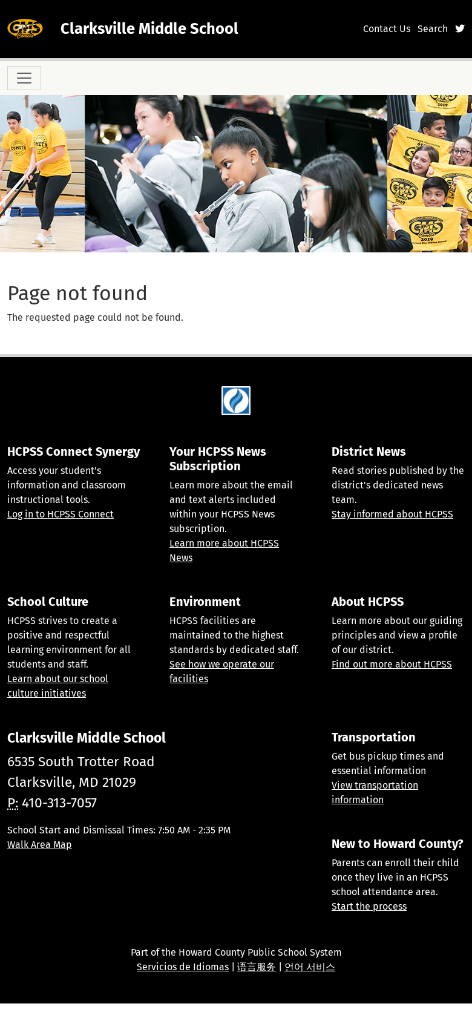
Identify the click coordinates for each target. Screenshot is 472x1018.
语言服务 (256, 967)
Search (433, 28)
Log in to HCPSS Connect (60, 514)
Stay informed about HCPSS (392, 514)
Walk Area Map (39, 844)
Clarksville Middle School (149, 28)
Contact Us (386, 28)
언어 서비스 (309, 967)
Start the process (369, 906)
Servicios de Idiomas (183, 967)
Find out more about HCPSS (392, 664)
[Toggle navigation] (24, 78)
